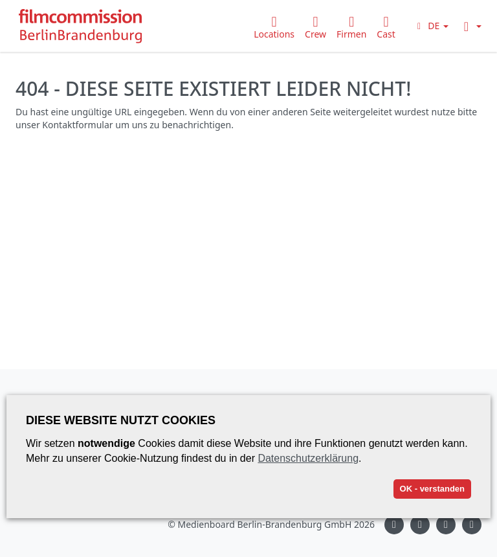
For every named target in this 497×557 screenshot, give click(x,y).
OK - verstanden (432, 489)
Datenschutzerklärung (308, 458)
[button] (431, 25)
